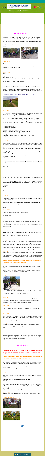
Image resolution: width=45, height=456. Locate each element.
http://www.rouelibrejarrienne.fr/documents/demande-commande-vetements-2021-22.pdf (18, 94)
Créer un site (25, 454)
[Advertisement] (22, 22)
